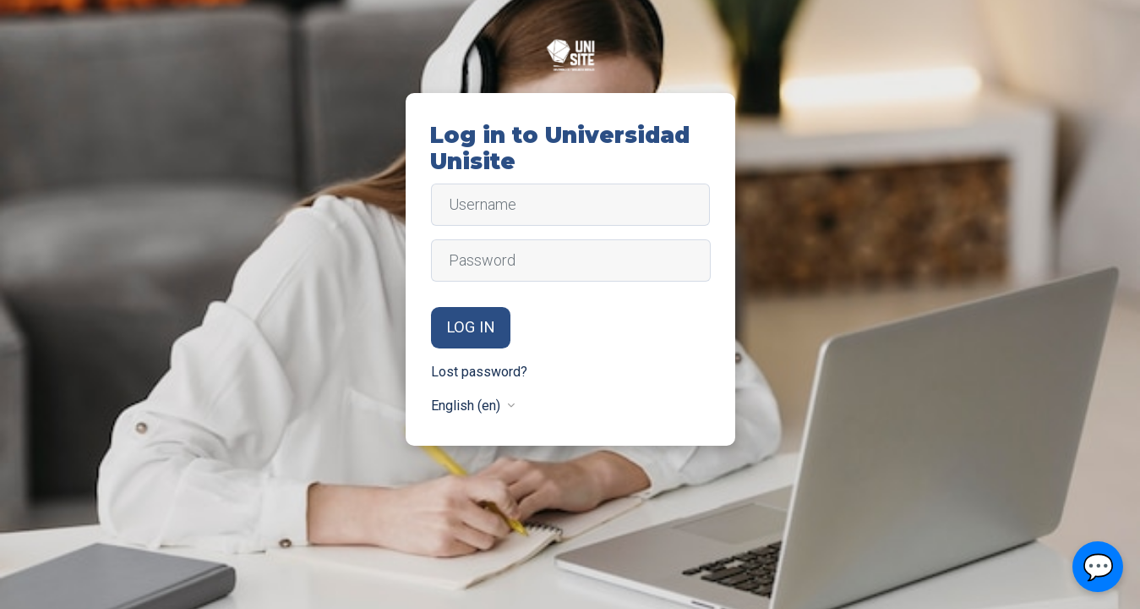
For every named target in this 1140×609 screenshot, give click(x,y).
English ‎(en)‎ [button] (467, 406)
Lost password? (479, 372)
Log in (470, 327)
